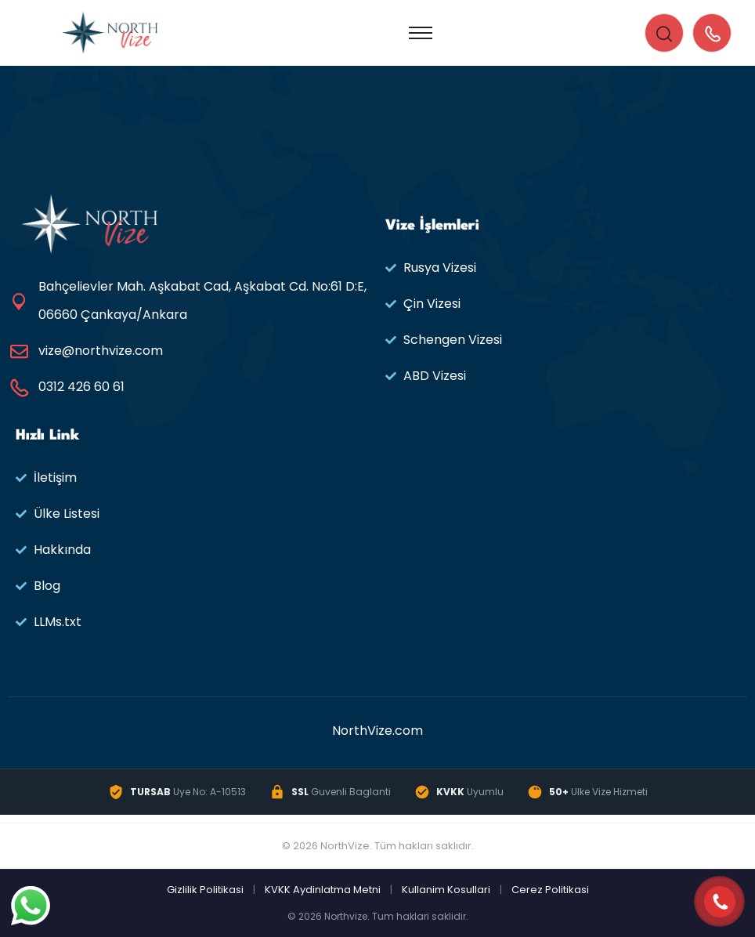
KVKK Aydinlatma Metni (323, 889)
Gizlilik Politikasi (205, 889)
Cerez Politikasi (550, 889)
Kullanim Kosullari (446, 889)
